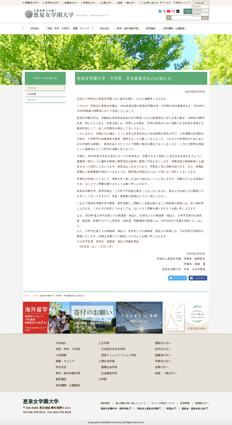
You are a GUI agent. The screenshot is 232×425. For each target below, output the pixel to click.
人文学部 (103, 343)
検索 (204, 17)
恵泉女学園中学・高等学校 (115, 408)
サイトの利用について (163, 403)
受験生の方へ (32, 2)
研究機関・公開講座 (174, 28)
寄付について (183, 2)
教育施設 (150, 28)
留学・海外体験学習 (127, 28)
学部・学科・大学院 (58, 28)
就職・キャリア (81, 28)
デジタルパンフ (196, 11)
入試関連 (31, 94)
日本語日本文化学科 (113, 349)
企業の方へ (107, 2)
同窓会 (169, 408)
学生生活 (104, 28)
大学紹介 (34, 28)
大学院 (102, 379)
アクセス (166, 2)
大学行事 (31, 88)
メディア (31, 100)
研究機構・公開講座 (68, 385)
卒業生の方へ (90, 2)
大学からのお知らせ (45, 78)
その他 (35, 296)
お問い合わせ (151, 2)
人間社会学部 (106, 361)
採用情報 (185, 403)
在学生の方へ (52, 2)
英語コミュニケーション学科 (118, 355)
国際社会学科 (109, 367)
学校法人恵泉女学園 (147, 408)
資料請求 (105, 403)
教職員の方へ (202, 403)
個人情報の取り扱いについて (131, 403)
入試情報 (61, 355)
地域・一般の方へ (126, 2)
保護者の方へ (71, 2)
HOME (27, 296)
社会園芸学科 (109, 373)
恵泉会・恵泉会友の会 (193, 408)
